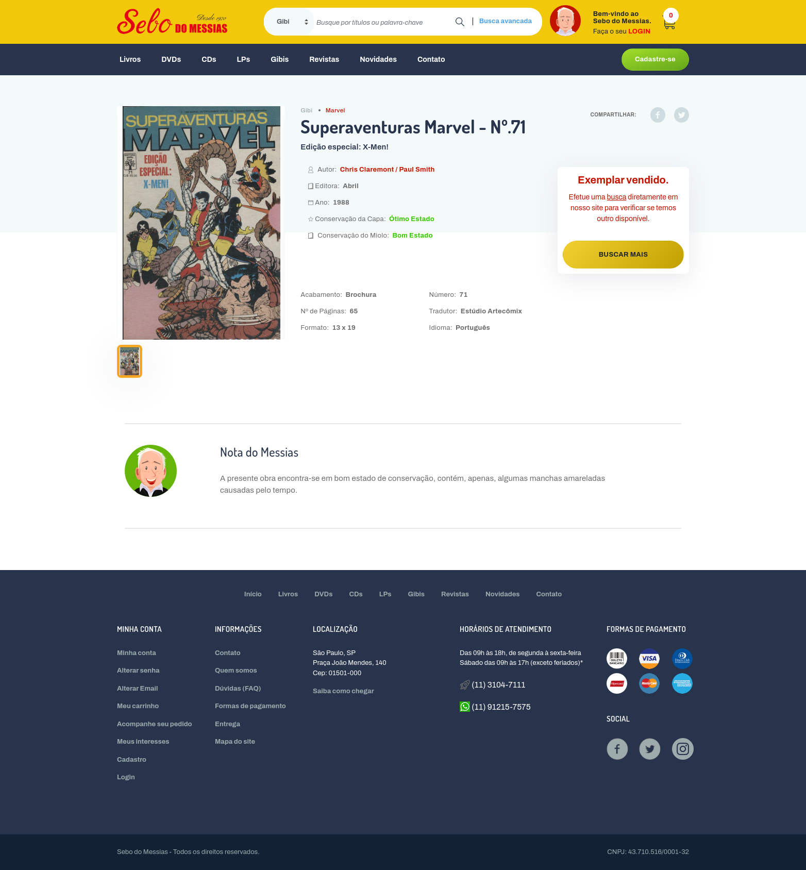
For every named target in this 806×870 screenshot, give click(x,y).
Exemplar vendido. (623, 180)
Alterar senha (138, 670)
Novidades (378, 59)
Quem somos (236, 670)
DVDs (171, 59)
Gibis (280, 59)
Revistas (324, 59)
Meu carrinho (138, 706)
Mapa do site (235, 741)
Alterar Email (137, 688)
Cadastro (131, 759)
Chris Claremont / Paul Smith (387, 169)
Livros (130, 59)
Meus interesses (143, 741)
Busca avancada (505, 21)
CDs (209, 59)
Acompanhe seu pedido (154, 724)
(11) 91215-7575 (495, 706)
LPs (243, 59)
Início (253, 594)
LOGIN (639, 31)
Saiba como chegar (343, 691)
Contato (431, 59)
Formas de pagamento (250, 706)
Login (126, 777)
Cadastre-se (655, 59)
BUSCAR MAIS (623, 254)
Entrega (227, 724)
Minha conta (136, 653)
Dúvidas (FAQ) (238, 688)
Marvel (335, 110)
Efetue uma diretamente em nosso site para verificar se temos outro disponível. (623, 208)
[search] (385, 22)
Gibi (306, 110)
